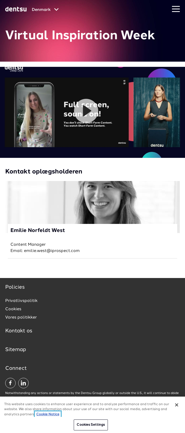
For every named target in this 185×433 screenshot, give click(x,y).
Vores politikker (21, 317)
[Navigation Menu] (176, 9)
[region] (92, 415)
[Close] (176, 405)
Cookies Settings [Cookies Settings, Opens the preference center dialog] (91, 424)
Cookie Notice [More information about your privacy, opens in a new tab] (47, 414)
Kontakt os (18, 331)
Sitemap (15, 349)
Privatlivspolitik (21, 301)
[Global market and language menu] (45, 10)
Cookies (13, 309)
